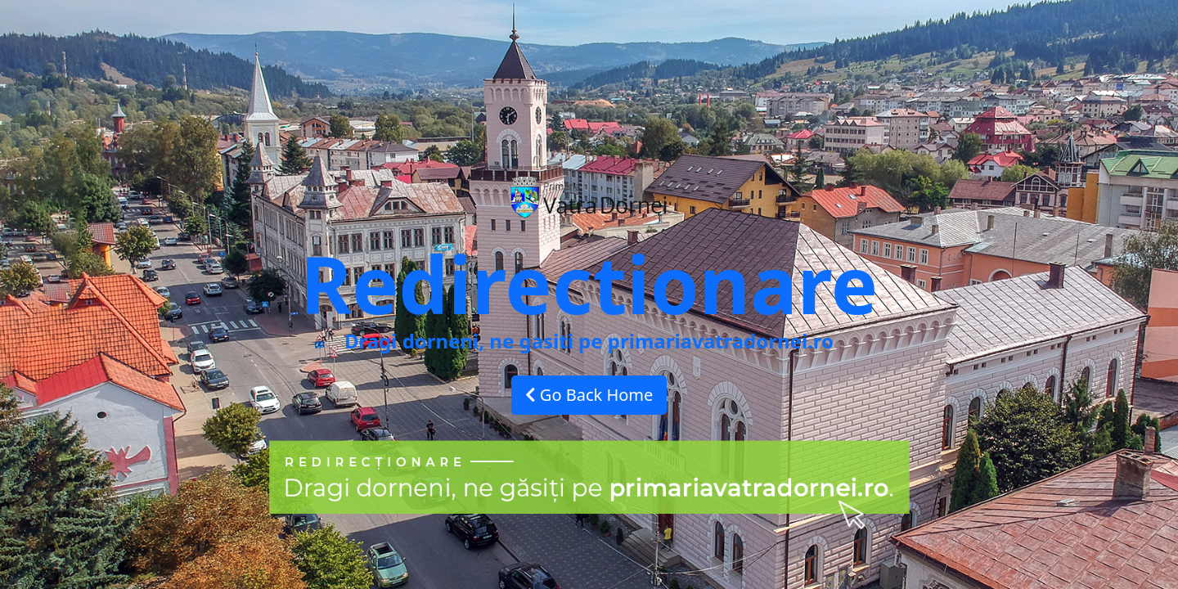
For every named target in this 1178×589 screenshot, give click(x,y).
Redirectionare (589, 283)
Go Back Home (589, 395)
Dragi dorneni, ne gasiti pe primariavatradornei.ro (589, 340)
